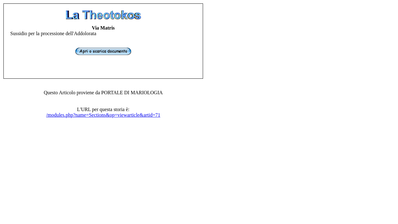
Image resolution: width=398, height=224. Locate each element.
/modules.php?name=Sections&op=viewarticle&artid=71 (103, 115)
